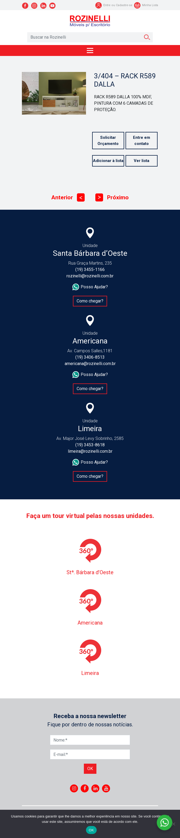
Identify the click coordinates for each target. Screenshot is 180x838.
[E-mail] (90, 754)
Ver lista (141, 160)
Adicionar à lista (108, 160)
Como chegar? (90, 300)
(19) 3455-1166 (90, 269)
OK (91, 830)
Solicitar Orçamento (108, 140)
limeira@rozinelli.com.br (90, 451)
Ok (90, 768)
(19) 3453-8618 (90, 444)
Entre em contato (141, 140)
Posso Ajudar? (90, 287)
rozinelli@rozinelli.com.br (90, 275)
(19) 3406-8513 (90, 357)
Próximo (112, 197)
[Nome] (90, 740)
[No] (173, 824)
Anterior (68, 197)
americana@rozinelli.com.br (90, 363)
